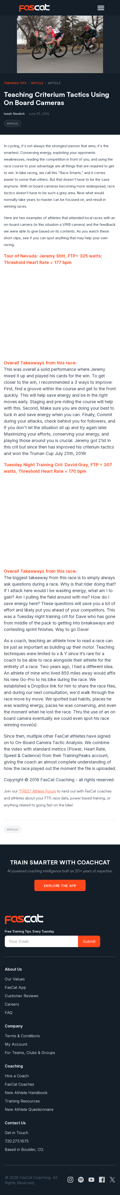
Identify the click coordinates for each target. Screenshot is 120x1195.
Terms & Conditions (22, 1035)
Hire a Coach (17, 1075)
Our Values (15, 979)
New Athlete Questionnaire (29, 1109)
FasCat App (15, 987)
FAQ (8, 1012)
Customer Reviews (21, 995)
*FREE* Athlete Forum (37, 791)
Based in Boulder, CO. (24, 1149)
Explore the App (60, 885)
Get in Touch (16, 1132)
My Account (16, 1044)
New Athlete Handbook (26, 1092)
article (37, 83)
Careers (12, 1004)
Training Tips (15, 83)
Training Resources (22, 1101)
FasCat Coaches (19, 1084)
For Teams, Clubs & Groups (30, 1052)
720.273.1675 (17, 1141)
